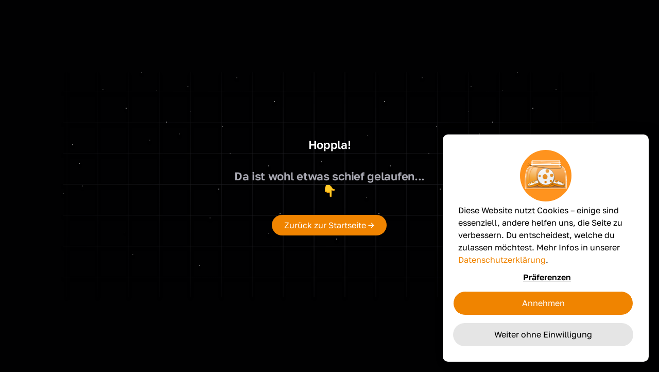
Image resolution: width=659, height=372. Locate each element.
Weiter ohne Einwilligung (543, 334)
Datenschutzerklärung (502, 260)
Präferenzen (547, 277)
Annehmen (543, 303)
